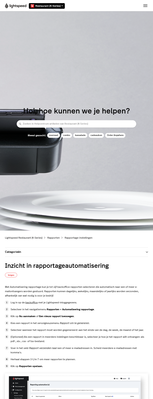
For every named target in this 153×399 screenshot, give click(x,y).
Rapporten (53, 238)
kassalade (80, 135)
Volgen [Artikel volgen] (11, 275)
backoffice (31, 302)
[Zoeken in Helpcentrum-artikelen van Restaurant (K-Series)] (76, 124)
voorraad (53, 135)
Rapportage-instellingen (78, 238)
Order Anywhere (115, 135)
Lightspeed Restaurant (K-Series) (23, 238)
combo (66, 135)
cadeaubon (96, 135)
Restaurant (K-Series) (47, 6)
